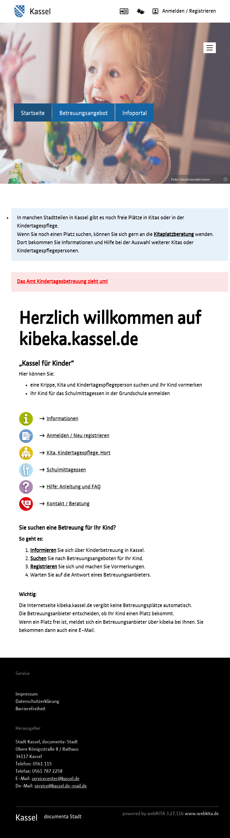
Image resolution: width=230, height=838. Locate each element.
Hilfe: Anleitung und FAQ (74, 487)
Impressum (27, 694)
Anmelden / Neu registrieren (78, 435)
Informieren (43, 550)
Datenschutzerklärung (37, 701)
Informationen (62, 418)
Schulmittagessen (66, 470)
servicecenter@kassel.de (55, 778)
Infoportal (134, 113)
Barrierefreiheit (30, 709)
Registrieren (43, 567)
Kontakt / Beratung (68, 503)
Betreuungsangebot (83, 113)
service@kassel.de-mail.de (60, 786)
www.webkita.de (202, 813)
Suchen (38, 558)
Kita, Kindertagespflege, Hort (78, 453)
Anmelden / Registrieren (182, 11)
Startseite (33, 113)
